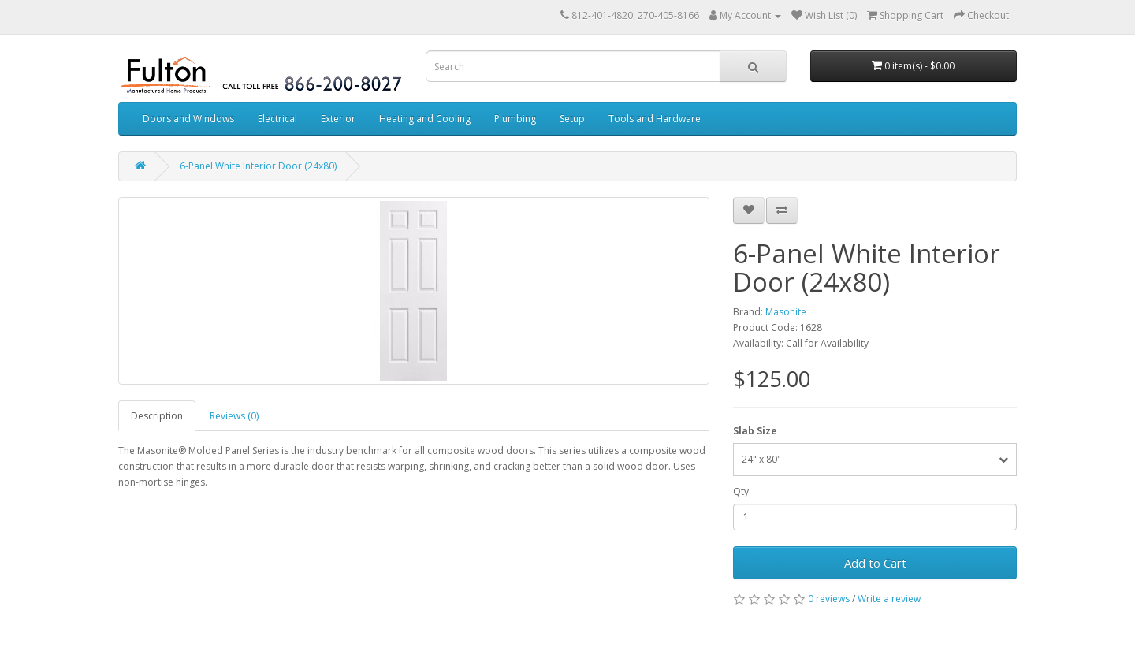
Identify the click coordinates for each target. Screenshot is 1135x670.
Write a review (889, 598)
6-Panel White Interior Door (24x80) (258, 166)
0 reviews (829, 598)
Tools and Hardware (654, 118)
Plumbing (515, 118)
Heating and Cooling (425, 118)
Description (157, 415)
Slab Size (755, 430)
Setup (572, 118)
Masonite (785, 311)
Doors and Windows (188, 118)
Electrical (277, 118)
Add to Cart (875, 563)
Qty (741, 491)
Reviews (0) (234, 415)
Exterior (338, 118)
